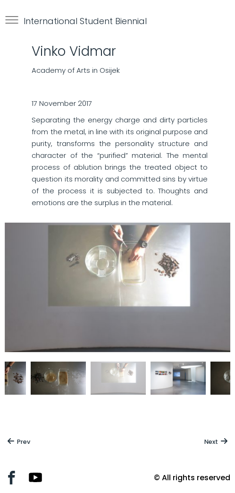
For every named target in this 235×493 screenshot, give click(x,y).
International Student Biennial (85, 21)
